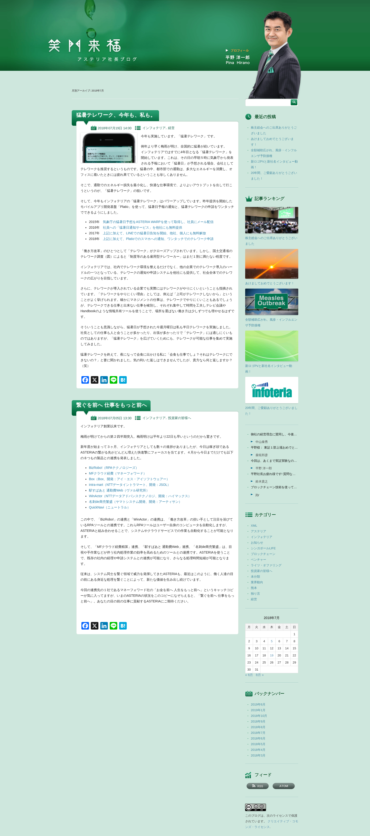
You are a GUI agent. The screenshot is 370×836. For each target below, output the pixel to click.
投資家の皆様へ (179, 418)
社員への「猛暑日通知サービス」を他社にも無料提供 (142, 227)
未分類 (255, 576)
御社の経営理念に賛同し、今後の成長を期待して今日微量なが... (274, 434)
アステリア (258, 531)
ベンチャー (258, 559)
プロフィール (240, 51)
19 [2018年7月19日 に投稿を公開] (271, 655)
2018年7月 (258, 733)
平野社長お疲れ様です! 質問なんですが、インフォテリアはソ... (274, 474)
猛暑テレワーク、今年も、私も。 (116, 115)
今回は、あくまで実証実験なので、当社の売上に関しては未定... (274, 460)
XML (254, 525)
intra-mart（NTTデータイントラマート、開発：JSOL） (130, 485)
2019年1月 (258, 710)
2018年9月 (258, 721)
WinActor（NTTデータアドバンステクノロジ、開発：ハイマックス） (140, 496)
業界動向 (257, 582)
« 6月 (249, 675)
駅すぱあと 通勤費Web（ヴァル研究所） (119, 490)
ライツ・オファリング (266, 565)
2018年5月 (258, 744)
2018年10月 (259, 716)
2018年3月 (258, 755)
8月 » (260, 675)
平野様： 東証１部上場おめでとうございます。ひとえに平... (274, 447)
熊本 (254, 588)
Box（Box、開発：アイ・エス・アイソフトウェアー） (129, 479)
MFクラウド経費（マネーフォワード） (118, 473)
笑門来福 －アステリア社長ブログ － (84, 45)
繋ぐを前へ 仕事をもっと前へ (111, 405)
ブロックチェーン (263, 554)
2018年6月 (258, 738)
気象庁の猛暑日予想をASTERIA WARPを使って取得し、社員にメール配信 (158, 222)
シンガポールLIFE (263, 548)
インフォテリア (154, 128)
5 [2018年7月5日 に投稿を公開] (272, 641)
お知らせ (257, 542)
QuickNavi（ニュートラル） (109, 507)
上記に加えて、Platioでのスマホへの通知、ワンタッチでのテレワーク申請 (158, 239)
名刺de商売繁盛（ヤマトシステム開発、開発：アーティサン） (135, 502)
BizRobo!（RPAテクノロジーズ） (114, 468)
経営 (171, 128)
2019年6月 (258, 704)
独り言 (255, 593)
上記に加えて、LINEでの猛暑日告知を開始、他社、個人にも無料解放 (154, 233)
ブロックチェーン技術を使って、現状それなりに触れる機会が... (274, 487)
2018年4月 (258, 750)
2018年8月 (258, 727)
